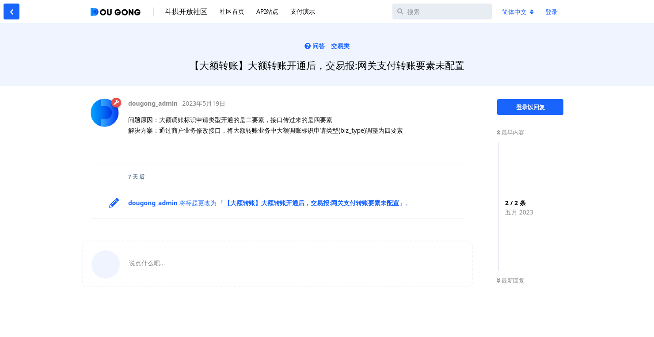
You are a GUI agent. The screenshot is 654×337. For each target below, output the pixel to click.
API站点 (267, 11)
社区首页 (232, 11)
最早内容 (511, 132)
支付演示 (302, 11)
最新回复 (511, 280)
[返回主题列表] (11, 11)
